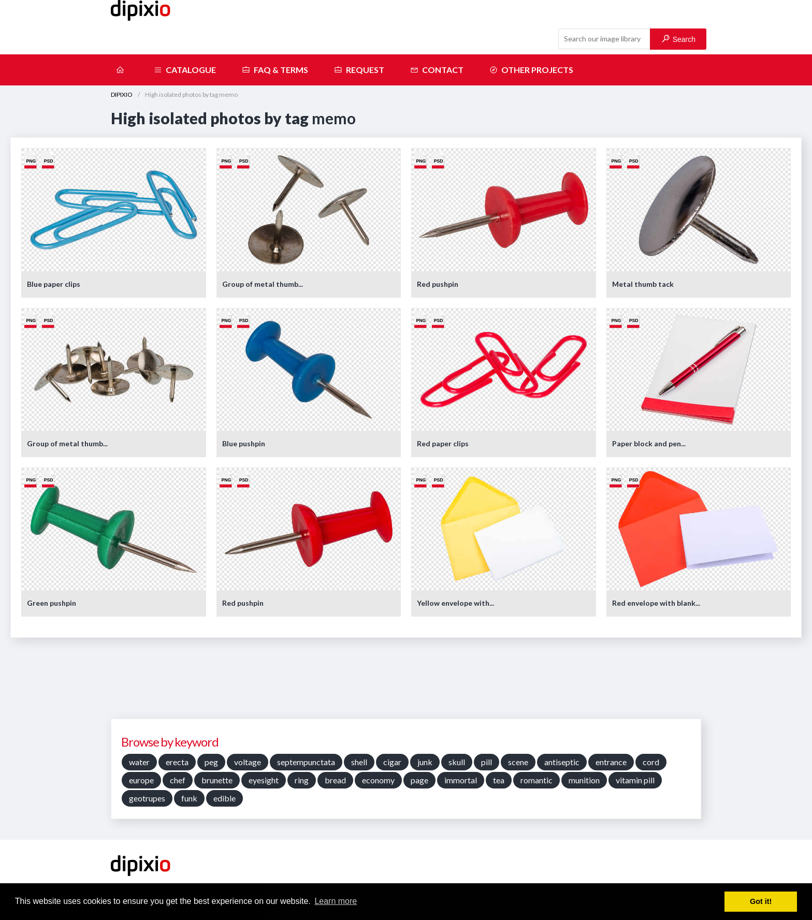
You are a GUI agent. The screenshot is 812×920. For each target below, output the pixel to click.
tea (498, 780)
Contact (436, 69)
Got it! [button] (761, 901)
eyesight (264, 780)
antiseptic (561, 762)
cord (651, 762)
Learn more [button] (335, 901)
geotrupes (147, 798)
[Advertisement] (406, 682)
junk (424, 762)
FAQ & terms (275, 69)
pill (486, 762)
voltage (247, 762)
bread (335, 780)
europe (141, 780)
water (139, 762)
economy (378, 780)
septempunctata (306, 762)
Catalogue (185, 69)
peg (211, 762)
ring (302, 780)
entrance (611, 762)
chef (177, 780)
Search (678, 39)
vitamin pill (635, 780)
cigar (392, 762)
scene (518, 762)
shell (359, 762)
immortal (460, 780)
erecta (177, 762)
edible (224, 798)
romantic (536, 780)
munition (584, 780)
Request (359, 69)
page (419, 780)
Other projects (531, 69)
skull (456, 762)
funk (189, 798)
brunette (217, 780)
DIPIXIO (122, 94)
